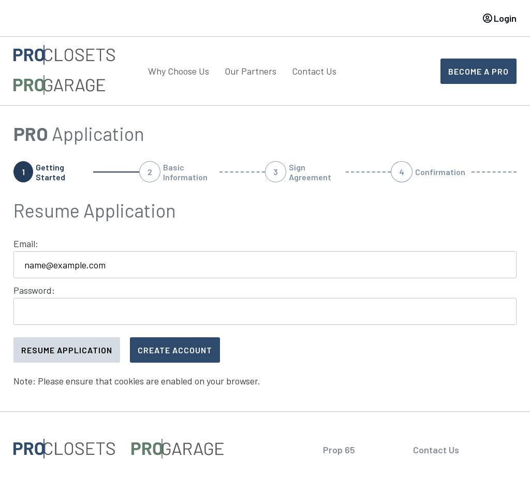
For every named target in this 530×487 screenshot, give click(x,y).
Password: (34, 290)
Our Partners (250, 71)
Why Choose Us (178, 71)
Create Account (175, 350)
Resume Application (66, 350)
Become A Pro (478, 71)
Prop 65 (339, 449)
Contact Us (314, 71)
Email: (25, 243)
